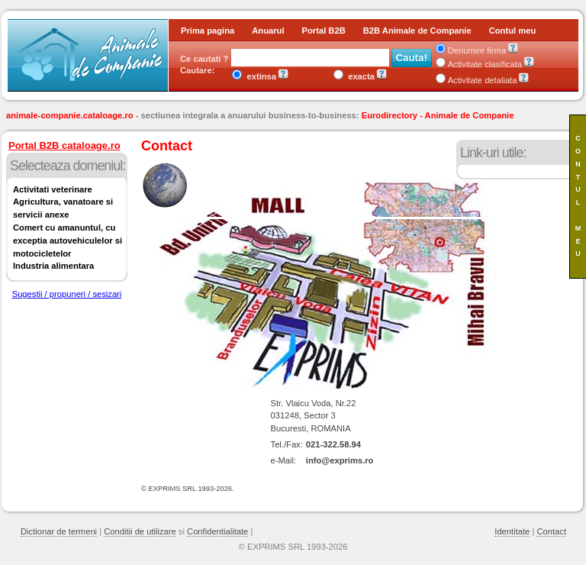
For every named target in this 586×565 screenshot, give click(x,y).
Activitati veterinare (52, 189)
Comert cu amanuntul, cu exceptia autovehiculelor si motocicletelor (67, 240)
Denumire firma (471, 50)
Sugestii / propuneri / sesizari (67, 294)
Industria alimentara (53, 265)
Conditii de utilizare (140, 531)
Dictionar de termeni (59, 531)
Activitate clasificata (479, 64)
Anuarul (268, 30)
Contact (551, 531)
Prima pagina (207, 30)
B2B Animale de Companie (417, 30)
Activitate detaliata (476, 80)
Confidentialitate (217, 531)
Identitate (512, 531)
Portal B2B (324, 30)
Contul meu (512, 30)
